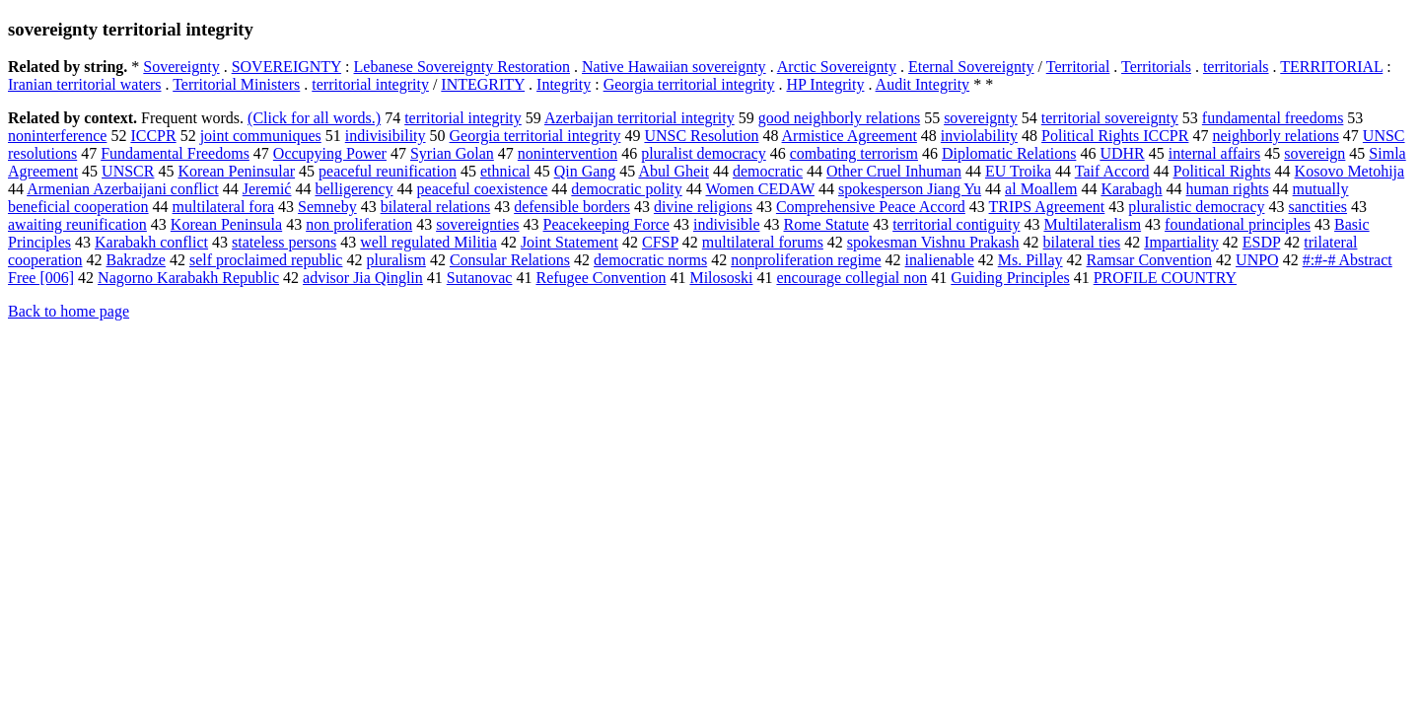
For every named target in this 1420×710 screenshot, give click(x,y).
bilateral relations (436, 206)
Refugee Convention (600, 277)
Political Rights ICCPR (1114, 135)
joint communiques (260, 135)
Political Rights (1221, 171)
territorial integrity (370, 84)
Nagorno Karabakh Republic (188, 277)
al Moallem (1041, 188)
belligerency (353, 188)
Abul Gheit (673, 171)
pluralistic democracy (1196, 206)
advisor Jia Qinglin (363, 277)
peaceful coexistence (482, 188)
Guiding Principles (1010, 277)
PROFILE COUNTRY (1165, 277)
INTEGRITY (483, 84)
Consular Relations (510, 259)
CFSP (660, 242)
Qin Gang (585, 171)
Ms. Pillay (1030, 259)
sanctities (1317, 206)
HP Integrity (826, 84)
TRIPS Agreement (1047, 206)
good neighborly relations (839, 117)
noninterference (57, 135)
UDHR (1122, 153)
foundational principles (1238, 224)
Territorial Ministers (236, 84)
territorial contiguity (956, 224)
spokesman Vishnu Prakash (933, 242)
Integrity (563, 84)
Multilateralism (1092, 224)
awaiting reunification (77, 224)
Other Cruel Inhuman (893, 171)
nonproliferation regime (806, 259)
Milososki (720, 277)
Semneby (327, 206)
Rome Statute (827, 224)
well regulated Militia (428, 242)
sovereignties (477, 224)
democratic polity (626, 188)
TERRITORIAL (1331, 66)
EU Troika (1018, 171)
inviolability (979, 135)
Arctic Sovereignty (836, 66)
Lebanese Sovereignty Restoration (462, 66)
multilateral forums (762, 242)
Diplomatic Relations (1009, 153)
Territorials (1156, 66)
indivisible (726, 224)
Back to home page (68, 311)
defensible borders (572, 206)
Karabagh (1131, 188)
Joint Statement (569, 242)
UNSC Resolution (701, 135)
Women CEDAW (759, 188)
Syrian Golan (452, 153)
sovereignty (981, 117)
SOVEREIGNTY (286, 66)
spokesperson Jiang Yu (909, 188)
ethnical (505, 171)
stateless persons (284, 242)
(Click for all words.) (314, 117)
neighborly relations (1275, 135)
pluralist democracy (703, 153)
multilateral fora (224, 206)
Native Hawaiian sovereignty (674, 66)
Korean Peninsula (226, 224)
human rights (1227, 188)
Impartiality (1181, 242)
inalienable (939, 259)
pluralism (395, 259)
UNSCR (128, 171)
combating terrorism (854, 153)
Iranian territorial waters (84, 84)
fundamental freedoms (1273, 117)
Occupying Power (330, 153)
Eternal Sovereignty (971, 66)
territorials (1236, 66)
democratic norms (650, 259)
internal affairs (1214, 153)
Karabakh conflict (151, 242)
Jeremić (267, 188)
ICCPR (153, 135)
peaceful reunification (388, 171)
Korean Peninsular (236, 171)
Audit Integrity (923, 84)
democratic (768, 171)
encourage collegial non (851, 277)
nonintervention (567, 153)
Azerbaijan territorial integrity (639, 117)
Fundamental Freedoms (175, 153)
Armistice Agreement (849, 135)
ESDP (1261, 242)
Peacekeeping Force (606, 224)
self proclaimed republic (266, 259)
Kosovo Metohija (1350, 171)
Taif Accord (1112, 171)
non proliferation (359, 224)
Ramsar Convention (1150, 259)
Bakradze (136, 259)
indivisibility (385, 135)
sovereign (1314, 153)
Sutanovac (480, 277)
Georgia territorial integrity (689, 84)
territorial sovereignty (1109, 117)
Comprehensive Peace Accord (870, 206)
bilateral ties (1082, 242)
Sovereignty (181, 66)
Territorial (1078, 66)
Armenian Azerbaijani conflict (123, 188)
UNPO (1257, 259)
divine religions (703, 206)
